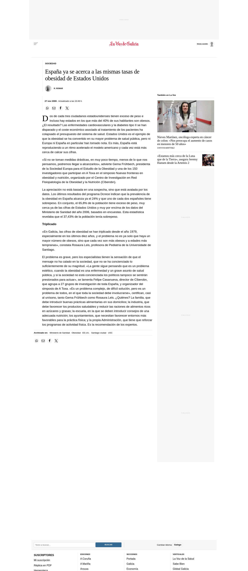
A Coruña (85, 558)
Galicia (130, 563)
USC (110, 333)
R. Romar (58, 88)
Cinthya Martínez (166, 148)
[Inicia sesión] (205, 44)
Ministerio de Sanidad (60, 333)
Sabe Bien (179, 563)
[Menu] (36, 44)
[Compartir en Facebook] (60, 108)
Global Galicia (181, 569)
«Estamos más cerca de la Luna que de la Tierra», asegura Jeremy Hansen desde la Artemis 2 (177, 159)
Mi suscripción (42, 560)
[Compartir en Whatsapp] (47, 108)
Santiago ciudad (98, 333)
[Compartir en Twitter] (67, 108)
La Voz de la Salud (183, 558)
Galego (177, 545)
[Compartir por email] (54, 108)
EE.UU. (85, 333)
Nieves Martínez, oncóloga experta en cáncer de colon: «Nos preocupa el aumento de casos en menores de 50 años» (184, 140)
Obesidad (76, 333)
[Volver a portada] (124, 44)
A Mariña (85, 563)
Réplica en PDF (43, 565)
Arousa (84, 569)
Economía (132, 569)
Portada (131, 558)
